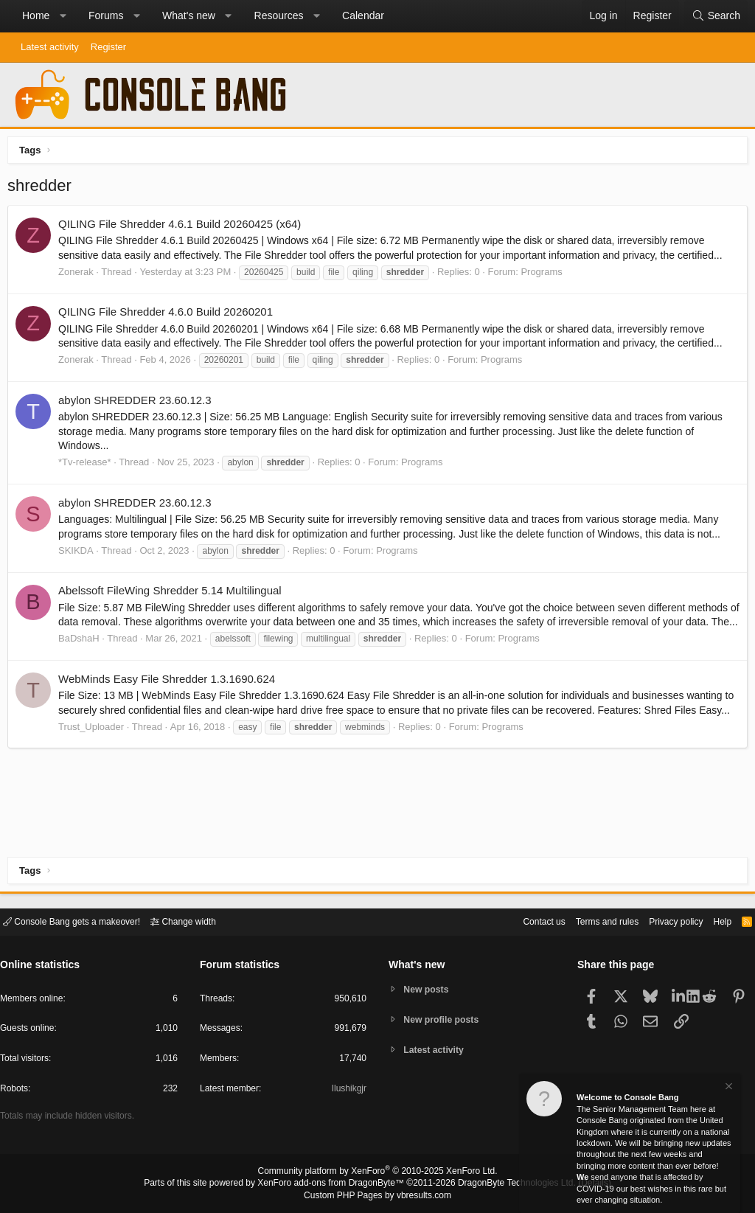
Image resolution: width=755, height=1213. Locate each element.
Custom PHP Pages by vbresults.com (377, 1196)
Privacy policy (663, 920)
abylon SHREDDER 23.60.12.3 (138, 403)
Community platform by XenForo (377, 1173)
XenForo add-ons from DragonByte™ (335, 1184)
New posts (429, 988)
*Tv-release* (88, 465)
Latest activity (50, 46)
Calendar (363, 15)
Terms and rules (589, 920)
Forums (105, 15)
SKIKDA (79, 554)
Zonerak (79, 275)
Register (108, 46)
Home (35, 15)
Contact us (521, 920)
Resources (279, 15)
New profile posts (444, 1019)
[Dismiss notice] (728, 1088)
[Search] (716, 16)
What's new (188, 15)
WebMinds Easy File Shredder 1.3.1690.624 (170, 696)
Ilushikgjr (347, 1090)
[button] (63, 16)
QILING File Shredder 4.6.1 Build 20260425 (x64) (183, 227)
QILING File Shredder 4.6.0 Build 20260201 (169, 315)
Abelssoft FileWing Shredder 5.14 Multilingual (173, 594)
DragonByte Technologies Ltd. (505, 1184)
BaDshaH (82, 656)
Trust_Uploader (95, 759)
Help (713, 920)
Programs (545, 275)
